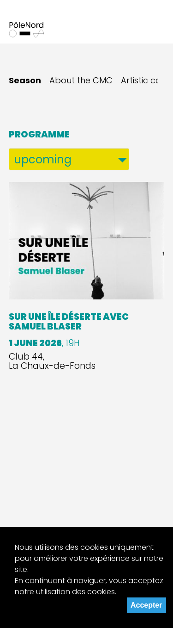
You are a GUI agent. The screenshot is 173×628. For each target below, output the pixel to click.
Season (25, 80)
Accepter (146, 605)
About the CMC (81, 80)
